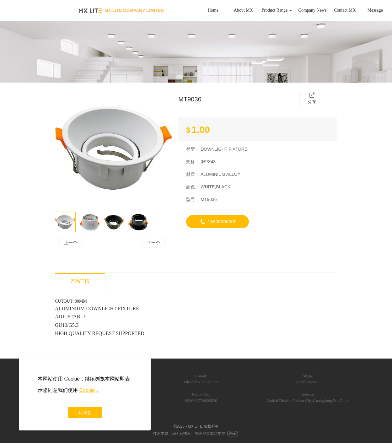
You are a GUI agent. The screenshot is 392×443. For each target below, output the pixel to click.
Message (375, 10)
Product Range (277, 10)
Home (213, 10)
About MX (243, 10)
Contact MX (345, 10)
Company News (312, 10)
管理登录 (202, 433)
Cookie (87, 390)
